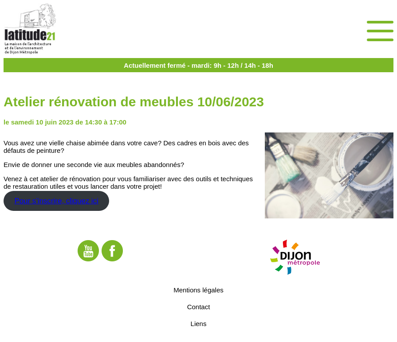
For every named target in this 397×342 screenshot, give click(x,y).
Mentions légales (198, 289)
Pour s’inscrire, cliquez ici (56, 201)
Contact (198, 306)
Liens (199, 323)
